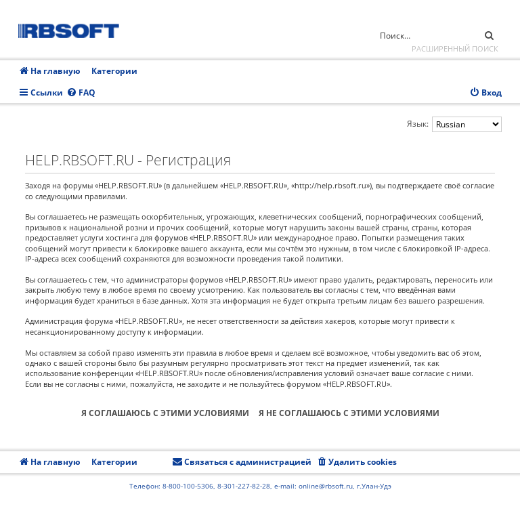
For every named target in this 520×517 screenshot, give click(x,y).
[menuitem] (80, 93)
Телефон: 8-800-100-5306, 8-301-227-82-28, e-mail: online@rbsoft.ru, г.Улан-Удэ (260, 486)
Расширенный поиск (455, 48)
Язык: (418, 123)
